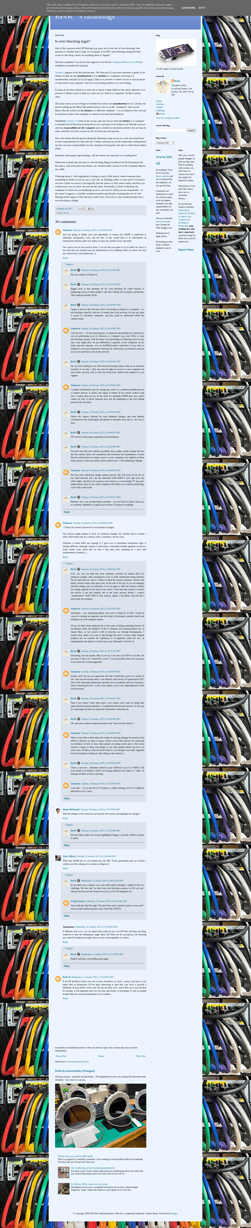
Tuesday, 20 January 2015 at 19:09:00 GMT (101, 733)
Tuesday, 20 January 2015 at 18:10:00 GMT (93, 230)
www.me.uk (161, 221)
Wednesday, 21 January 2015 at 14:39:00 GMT (92, 977)
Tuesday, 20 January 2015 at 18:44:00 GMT (93, 523)
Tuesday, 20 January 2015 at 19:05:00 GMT (101, 698)
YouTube (160, 104)
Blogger (173, 1213)
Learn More (188, 8)
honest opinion (162, 176)
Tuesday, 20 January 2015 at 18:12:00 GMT (101, 284)
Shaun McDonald (71, 809)
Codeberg (160, 110)
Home (101, 1056)
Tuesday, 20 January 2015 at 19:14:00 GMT (101, 783)
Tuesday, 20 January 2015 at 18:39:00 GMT (101, 385)
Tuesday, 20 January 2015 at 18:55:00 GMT (101, 609)
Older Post (141, 1056)
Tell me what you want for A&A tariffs (75, 1156)
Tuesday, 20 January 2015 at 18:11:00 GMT (101, 270)
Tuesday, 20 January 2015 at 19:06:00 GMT (101, 719)
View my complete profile (167, 118)
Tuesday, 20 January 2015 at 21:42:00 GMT (96, 856)
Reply (65, 258)
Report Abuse (186, 249)
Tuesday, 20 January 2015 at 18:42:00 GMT (101, 447)
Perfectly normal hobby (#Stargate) (75, 1070)
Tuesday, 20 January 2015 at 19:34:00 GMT (100, 809)
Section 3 (59, 72)
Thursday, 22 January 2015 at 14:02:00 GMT (107, 901)
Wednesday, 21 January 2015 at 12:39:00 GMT (102, 954)
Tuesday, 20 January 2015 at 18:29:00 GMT (101, 361)
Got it (201, 8)
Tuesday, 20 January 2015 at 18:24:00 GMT (101, 328)
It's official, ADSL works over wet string (89, 1184)
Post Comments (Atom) (78, 1061)
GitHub (159, 107)
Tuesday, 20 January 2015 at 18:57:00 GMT (101, 651)
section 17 (72, 120)
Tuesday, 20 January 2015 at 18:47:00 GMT (101, 497)
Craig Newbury (78, 901)
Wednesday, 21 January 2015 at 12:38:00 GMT (96, 927)
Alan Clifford (69, 856)
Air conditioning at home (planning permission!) (93, 1168)
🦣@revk (160, 114)
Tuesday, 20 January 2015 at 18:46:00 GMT (101, 470)
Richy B (66, 977)
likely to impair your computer (186, 216)
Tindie (159, 101)
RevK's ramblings (85, 16)
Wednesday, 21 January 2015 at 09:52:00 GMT (102, 881)
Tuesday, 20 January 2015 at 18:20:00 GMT (101, 305)
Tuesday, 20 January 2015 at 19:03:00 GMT (101, 672)
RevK (73, 270)
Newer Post (61, 1056)
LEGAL (66, 213)
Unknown (67, 230)
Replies (69, 264)
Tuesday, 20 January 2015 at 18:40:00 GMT (101, 432)
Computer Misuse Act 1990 (125, 62)
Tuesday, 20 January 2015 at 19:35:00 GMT (101, 830)
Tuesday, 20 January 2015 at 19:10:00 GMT (101, 763)
